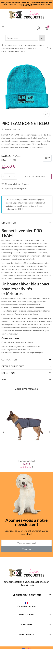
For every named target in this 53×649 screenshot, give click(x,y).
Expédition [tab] (8, 373)
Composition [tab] (9, 359)
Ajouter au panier (35, 176)
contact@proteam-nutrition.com (15, 349)
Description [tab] (8, 222)
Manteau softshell (27, 461)
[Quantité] (9, 176)
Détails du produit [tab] (12, 366)
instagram (39, 352)
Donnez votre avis (10, 129)
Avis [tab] (3, 379)
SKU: (3, 160)
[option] (26, 86)
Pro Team (17, 156)
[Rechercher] (21, 38)
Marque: (6, 156)
